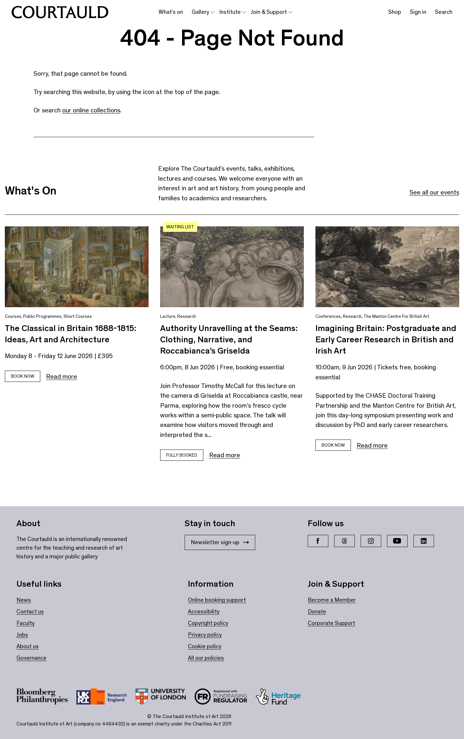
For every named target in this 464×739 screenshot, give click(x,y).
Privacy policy (205, 634)
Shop (394, 11)
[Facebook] (318, 541)
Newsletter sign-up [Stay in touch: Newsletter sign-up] (220, 542)
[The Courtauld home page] (60, 12)
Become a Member (332, 599)
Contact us (30, 611)
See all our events (434, 192)
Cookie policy (204, 646)
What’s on (171, 11)
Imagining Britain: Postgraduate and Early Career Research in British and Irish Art (385, 339)
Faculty (25, 623)
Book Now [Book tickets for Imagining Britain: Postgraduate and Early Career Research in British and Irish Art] (333, 445)
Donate (317, 611)
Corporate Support (331, 623)
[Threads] (344, 541)
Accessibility (203, 611)
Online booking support (217, 599)
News (23, 599)
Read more (61, 376)
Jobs (22, 634)
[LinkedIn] (423, 541)
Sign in (418, 11)
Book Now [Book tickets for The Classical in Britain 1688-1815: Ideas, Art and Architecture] (22, 376)
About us (27, 646)
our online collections (91, 110)
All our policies (206, 657)
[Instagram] (371, 541)
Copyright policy (208, 623)
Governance (31, 657)
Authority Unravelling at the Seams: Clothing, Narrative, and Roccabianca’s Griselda (229, 339)
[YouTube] (397, 541)
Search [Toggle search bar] (443, 11)
